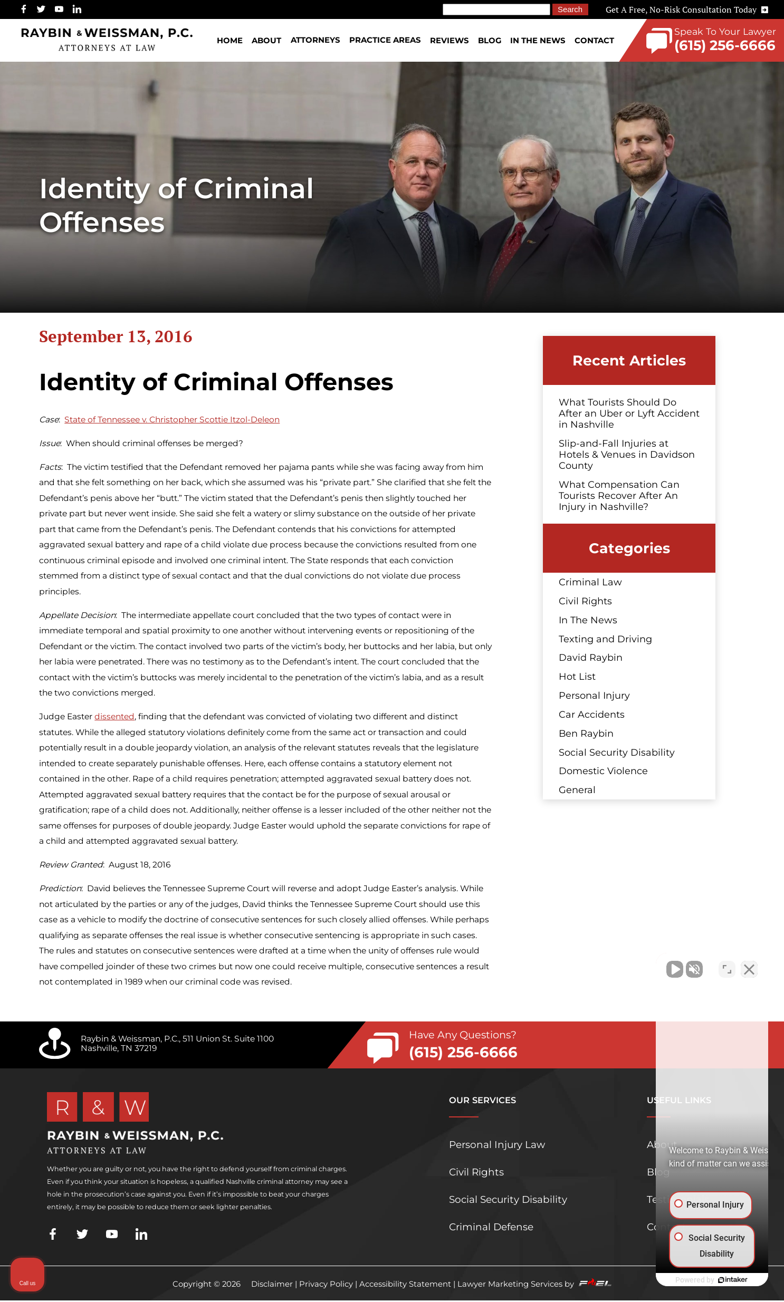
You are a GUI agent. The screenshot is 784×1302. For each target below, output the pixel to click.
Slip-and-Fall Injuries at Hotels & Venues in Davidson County (627, 454)
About (266, 40)
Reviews (449, 40)
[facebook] (24, 9)
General (577, 789)
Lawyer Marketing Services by (534, 1284)
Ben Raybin (586, 733)
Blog (489, 40)
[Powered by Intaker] (694, 1280)
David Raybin (591, 657)
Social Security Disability (617, 752)
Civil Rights (585, 600)
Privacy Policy (326, 1284)
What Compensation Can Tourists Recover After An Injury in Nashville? (619, 495)
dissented (114, 716)
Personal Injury (594, 695)
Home (230, 40)
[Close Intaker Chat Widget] (749, 965)
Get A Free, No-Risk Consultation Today (687, 9)
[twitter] (41, 9)
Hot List (577, 676)
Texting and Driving (605, 638)
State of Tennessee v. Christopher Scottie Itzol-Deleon (172, 419)
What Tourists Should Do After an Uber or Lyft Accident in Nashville (629, 413)
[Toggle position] (727, 965)
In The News (537, 40)
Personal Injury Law (497, 1145)
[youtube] (59, 9)
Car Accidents (592, 714)
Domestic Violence (603, 770)
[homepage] (107, 40)
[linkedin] (77, 9)
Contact (594, 40)
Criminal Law (590, 581)
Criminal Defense (491, 1227)
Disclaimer (272, 1284)
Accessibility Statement (405, 1284)
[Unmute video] (597, 965)
